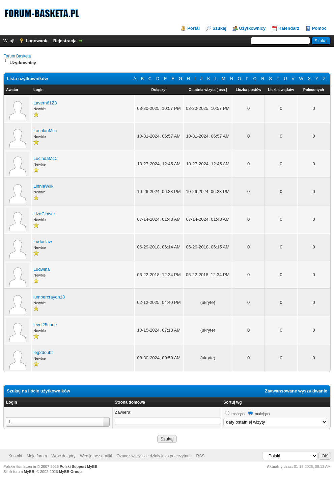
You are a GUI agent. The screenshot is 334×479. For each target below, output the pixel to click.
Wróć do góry (63, 456)
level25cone (45, 324)
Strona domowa (130, 402)
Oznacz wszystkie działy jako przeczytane (154, 456)
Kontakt (15, 456)
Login (11, 402)
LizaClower (44, 213)
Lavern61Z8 (45, 102)
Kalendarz (288, 28)
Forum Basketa (17, 56)
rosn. (222, 90)
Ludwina (41, 269)
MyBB (29, 472)
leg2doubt (43, 352)
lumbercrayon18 (49, 297)
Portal (193, 28)
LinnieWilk (43, 186)
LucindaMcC (45, 158)
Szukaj (219, 28)
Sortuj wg (232, 402)
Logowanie (37, 40)
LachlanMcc (45, 130)
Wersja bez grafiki (96, 456)
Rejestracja (65, 40)
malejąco (262, 414)
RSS (200, 456)
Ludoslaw (42, 241)
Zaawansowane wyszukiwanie (296, 390)
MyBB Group (70, 472)
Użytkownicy (252, 28)
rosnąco (238, 414)
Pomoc (319, 28)
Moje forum (37, 456)
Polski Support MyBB (79, 466)
